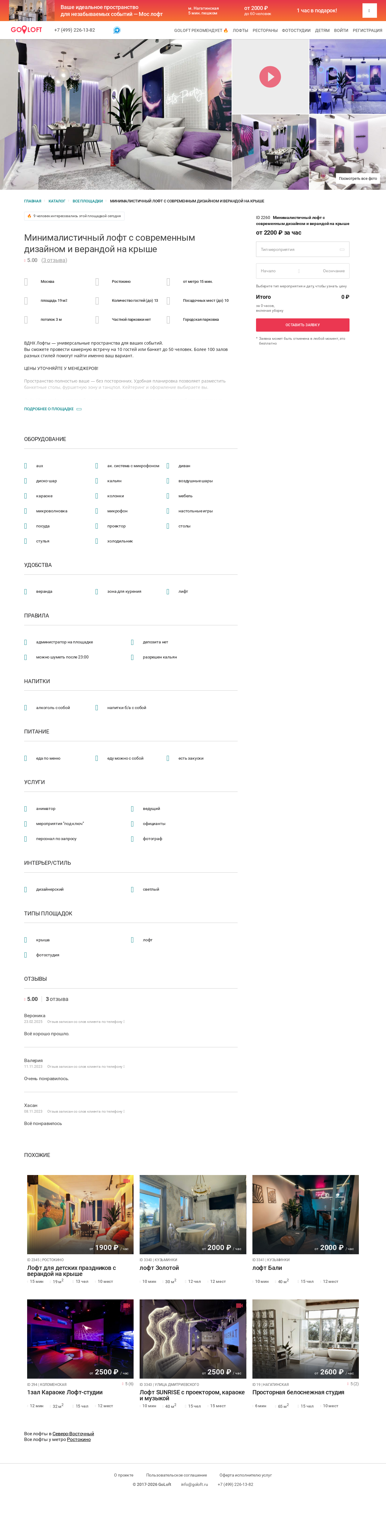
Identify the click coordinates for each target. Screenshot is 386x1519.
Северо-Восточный (73, 1433)
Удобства (38, 565)
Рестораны (265, 30)
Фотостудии (296, 30)
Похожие (37, 1155)
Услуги (34, 782)
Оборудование (45, 439)
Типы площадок (48, 914)
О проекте (123, 1475)
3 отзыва (54, 260)
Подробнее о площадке (49, 408)
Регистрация (367, 30)
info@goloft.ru (194, 1484)
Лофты (240, 30)
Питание (36, 732)
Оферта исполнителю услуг (246, 1475)
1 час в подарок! (317, 11)
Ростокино (79, 1439)
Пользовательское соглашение (176, 1475)
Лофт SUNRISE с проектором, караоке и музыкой (192, 1395)
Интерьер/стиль (47, 863)
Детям (322, 30)
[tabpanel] (80, 1214)
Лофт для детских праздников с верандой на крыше (71, 1271)
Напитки (37, 681)
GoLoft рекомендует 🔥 (201, 30)
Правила (36, 616)
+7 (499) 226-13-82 (74, 30)
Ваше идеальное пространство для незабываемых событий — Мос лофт (112, 10)
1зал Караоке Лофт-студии (64, 1392)
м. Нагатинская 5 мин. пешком (203, 10)
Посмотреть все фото (358, 178)
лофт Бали (267, 1268)
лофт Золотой (159, 1268)
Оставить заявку (303, 325)
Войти (341, 30)
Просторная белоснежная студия (298, 1392)
